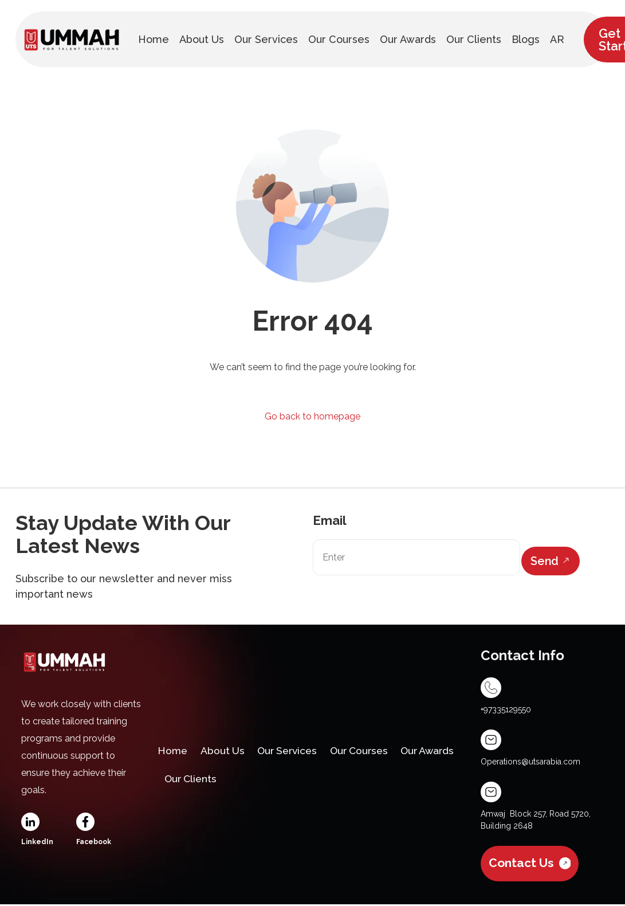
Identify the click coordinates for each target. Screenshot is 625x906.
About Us (225, 750)
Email (330, 520)
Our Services (293, 750)
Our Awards (193, 780)
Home (173, 750)
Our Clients (262, 780)
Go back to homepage (312, 416)
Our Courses (369, 750)
